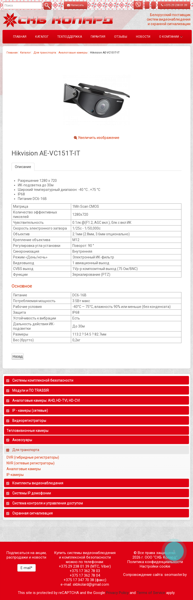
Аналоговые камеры (73, 52)
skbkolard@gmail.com (91, 584)
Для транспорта (44, 52)
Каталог (25, 52)
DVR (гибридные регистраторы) (33, 457)
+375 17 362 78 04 (85, 575)
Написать (75, 5)
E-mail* (26, 568)
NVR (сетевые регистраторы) (31, 463)
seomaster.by (175, 574)
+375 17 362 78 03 (85, 571)
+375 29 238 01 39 (174, 5)
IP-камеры (15, 475)
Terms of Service (151, 592)
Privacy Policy (117, 592)
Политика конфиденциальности (155, 562)
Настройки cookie (155, 566)
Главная (12, 52)
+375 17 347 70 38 (79, 580)
